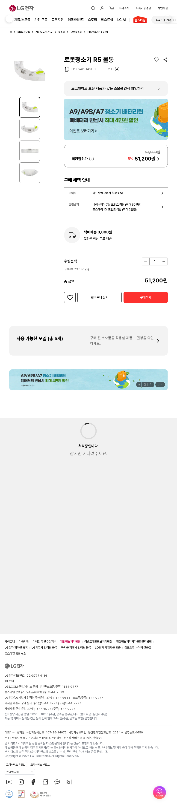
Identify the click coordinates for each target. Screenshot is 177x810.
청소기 (61, 32)
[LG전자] (21, 8)
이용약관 (24, 641)
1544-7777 (95, 697)
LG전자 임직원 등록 (16, 647)
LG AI (121, 19)
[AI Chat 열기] (159, 792)
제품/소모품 (22, 20)
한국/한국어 (12, 772)
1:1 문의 (9, 681)
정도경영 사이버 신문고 (137, 647)
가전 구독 (41, 20)
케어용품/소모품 (44, 32)
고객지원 (58, 19)
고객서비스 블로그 (40, 764)
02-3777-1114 (37, 675)
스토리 (92, 19)
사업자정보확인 (77, 732)
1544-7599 (56, 692)
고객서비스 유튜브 (15, 764)
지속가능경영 (143, 8)
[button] (93, 8)
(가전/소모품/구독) (58, 686)
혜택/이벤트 (76, 19)
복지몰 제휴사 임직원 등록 (76, 647)
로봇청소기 (76, 32)
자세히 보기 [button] (91, 159)
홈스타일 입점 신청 (15, 653)
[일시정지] (139, 384)
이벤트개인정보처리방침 (98, 641)
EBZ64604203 (83, 68)
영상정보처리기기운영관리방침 (134, 641)
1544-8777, (49, 703)
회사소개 (124, 8)
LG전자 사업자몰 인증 (108, 647)
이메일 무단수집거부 (44, 641)
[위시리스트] (156, 59)
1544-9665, (63, 697)
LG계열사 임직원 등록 (44, 647)
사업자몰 (163, 8)
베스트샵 (107, 19)
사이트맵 (10, 641)
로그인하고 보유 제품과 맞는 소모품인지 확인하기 (107, 88)
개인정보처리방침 (70, 641)
